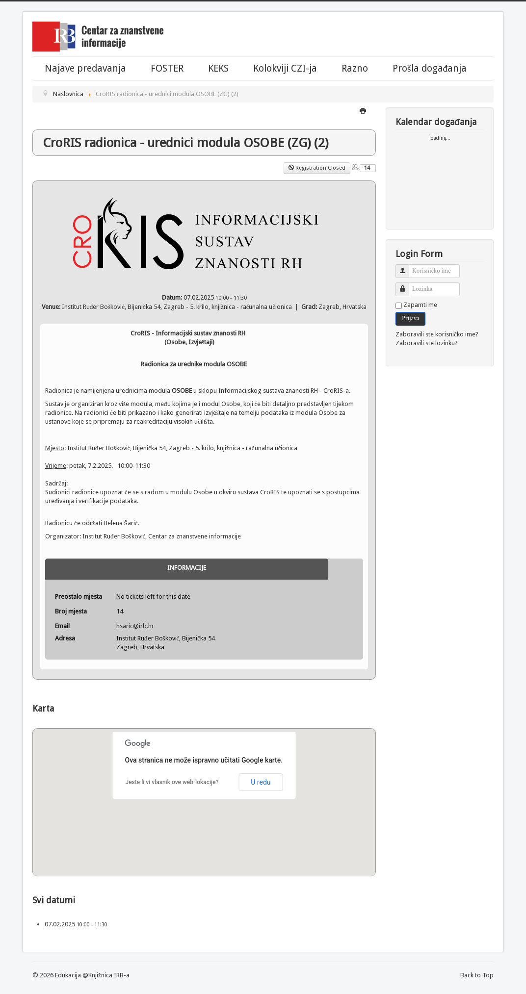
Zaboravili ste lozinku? (426, 343)
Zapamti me (420, 304)
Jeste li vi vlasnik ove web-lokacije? (172, 782)
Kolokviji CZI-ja (285, 68)
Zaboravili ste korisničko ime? (436, 334)
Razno (355, 68)
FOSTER (167, 68)
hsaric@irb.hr (135, 626)
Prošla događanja (430, 68)
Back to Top (477, 975)
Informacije (186, 567)
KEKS (218, 68)
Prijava (410, 318)
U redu (260, 782)
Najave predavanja (85, 68)
